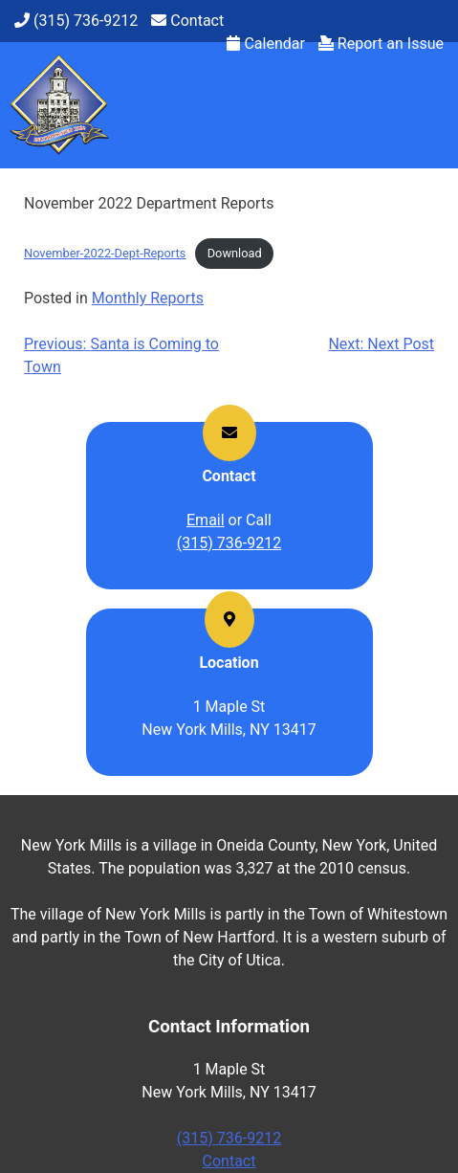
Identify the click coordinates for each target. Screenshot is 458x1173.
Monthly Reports (148, 298)
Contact (229, 1161)
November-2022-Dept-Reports (104, 253)
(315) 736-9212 (229, 543)
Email (205, 520)
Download (234, 253)
